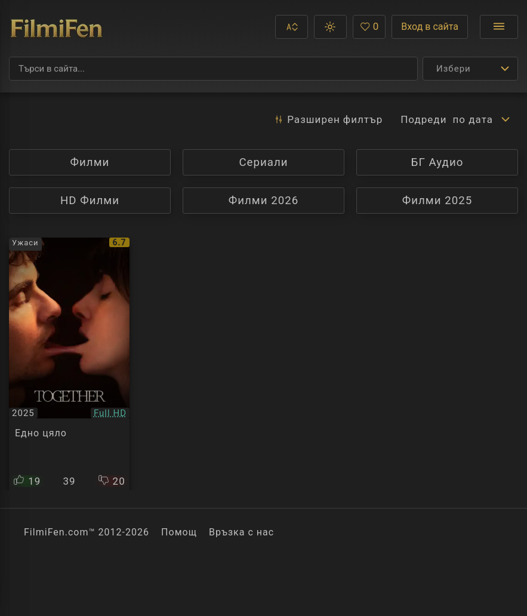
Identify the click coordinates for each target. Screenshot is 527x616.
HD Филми (110, 200)
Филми (110, 162)
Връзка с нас (241, 532)
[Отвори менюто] (499, 27)
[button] (291, 27)
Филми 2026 (264, 200)
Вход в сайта (429, 26)
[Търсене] (213, 69)
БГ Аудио (437, 162)
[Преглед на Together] (69, 364)
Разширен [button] (328, 119)
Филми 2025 (437, 200)
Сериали (284, 162)
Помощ (179, 532)
